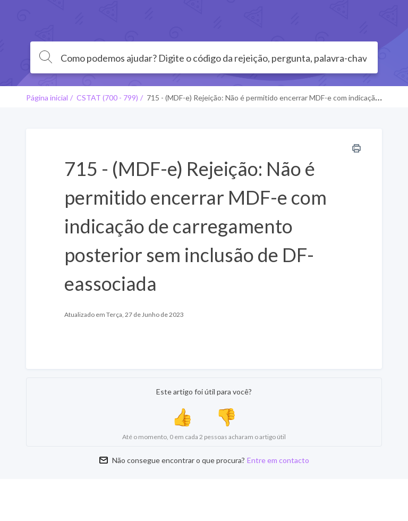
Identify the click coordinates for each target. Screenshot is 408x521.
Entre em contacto (278, 460)
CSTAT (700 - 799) (107, 97)
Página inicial (47, 97)
